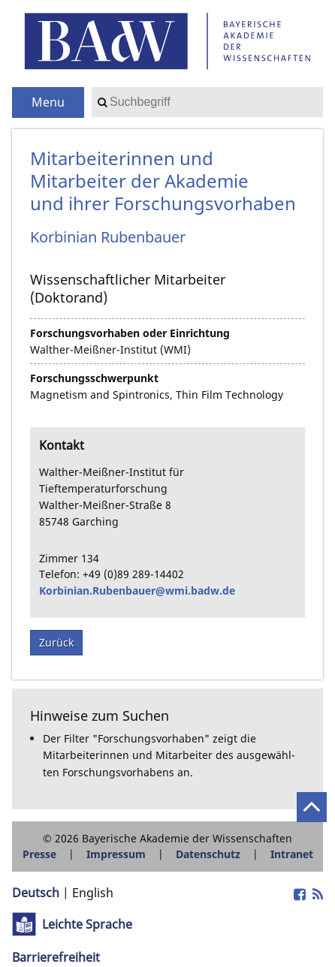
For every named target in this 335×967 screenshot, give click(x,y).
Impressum (116, 854)
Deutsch (35, 892)
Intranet (291, 854)
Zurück (56, 642)
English (92, 892)
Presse (39, 854)
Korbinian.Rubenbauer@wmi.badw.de (137, 590)
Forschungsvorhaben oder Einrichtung (130, 333)
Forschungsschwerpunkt (94, 378)
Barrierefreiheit (56, 957)
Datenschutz (208, 854)
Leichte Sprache (87, 924)
